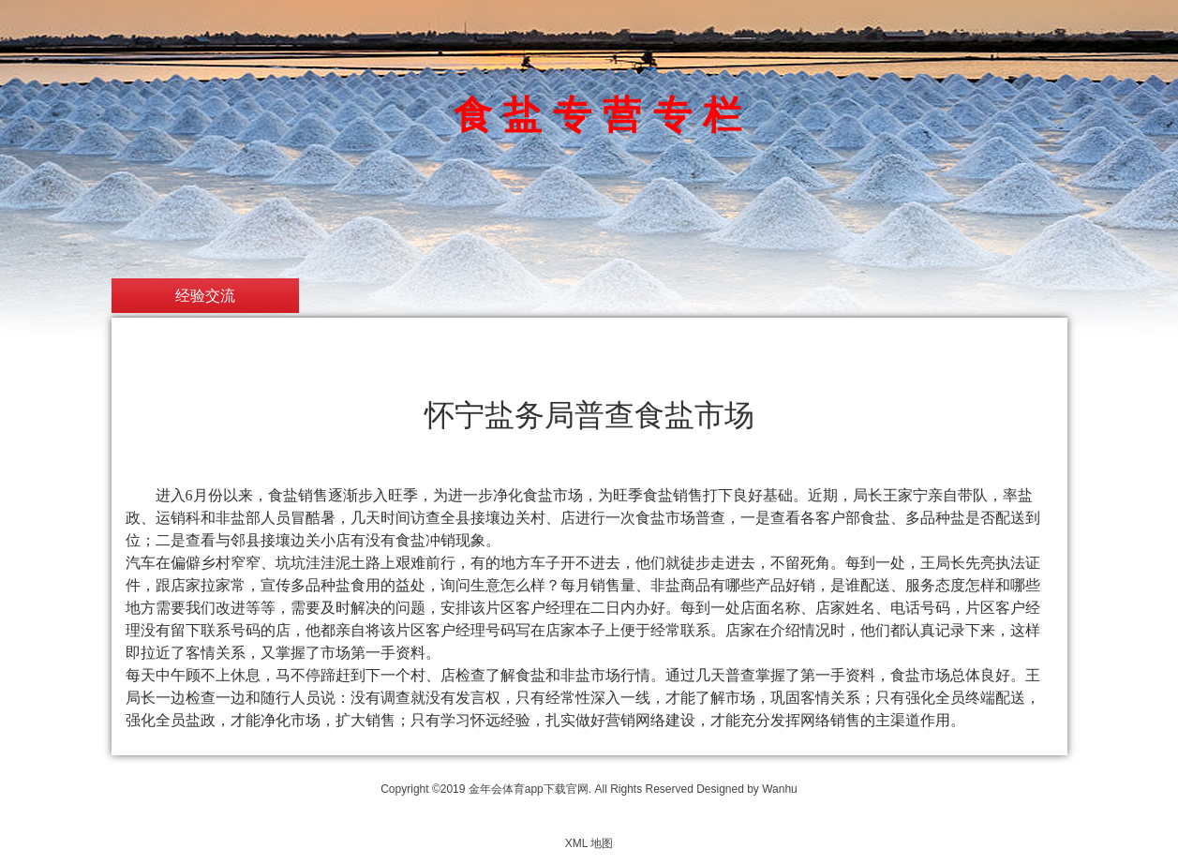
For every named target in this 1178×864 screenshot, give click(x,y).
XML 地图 (589, 843)
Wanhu (780, 789)
